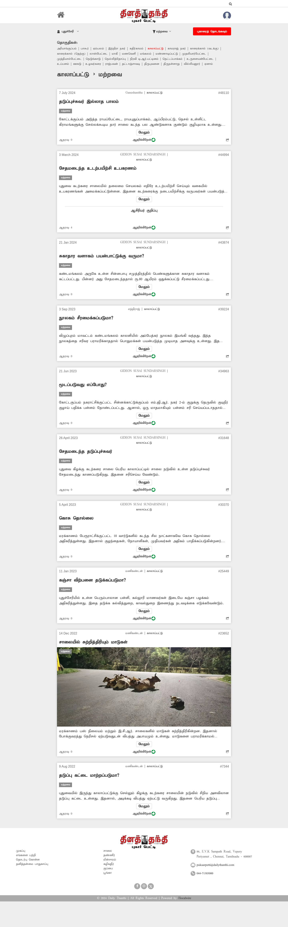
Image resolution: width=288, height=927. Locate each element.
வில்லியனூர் (193, 64)
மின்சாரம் (109, 860)
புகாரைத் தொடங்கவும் (212, 31)
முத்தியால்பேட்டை (69, 59)
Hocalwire (184, 899)
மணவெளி (129, 54)
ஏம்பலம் (98, 48)
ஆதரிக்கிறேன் (144, 140)
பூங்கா (107, 873)
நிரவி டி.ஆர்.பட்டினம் (144, 59)
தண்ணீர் (109, 855)
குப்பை (108, 869)
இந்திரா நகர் (117, 48)
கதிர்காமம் (137, 48)
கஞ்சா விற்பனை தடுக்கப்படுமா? (92, 580)
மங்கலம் (146, 54)
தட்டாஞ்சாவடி (132, 64)
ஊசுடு (77, 64)
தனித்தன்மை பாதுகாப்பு (32, 864)
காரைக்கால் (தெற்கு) (71, 54)
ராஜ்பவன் (112, 64)
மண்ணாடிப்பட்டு (167, 54)
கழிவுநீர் (108, 864)
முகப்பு (20, 851)
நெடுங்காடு (93, 59)
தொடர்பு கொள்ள (28, 860)
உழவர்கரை (94, 64)
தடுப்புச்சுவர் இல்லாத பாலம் (89, 102)
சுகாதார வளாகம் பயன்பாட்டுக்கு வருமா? (101, 256)
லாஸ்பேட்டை (99, 54)
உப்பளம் (63, 64)
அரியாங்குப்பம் (67, 48)
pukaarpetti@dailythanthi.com (215, 865)
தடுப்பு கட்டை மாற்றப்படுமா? (89, 776)
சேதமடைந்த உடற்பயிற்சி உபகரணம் (97, 168)
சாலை (107, 851)
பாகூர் (85, 48)
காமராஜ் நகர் (177, 48)
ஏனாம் (210, 64)
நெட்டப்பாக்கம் (173, 59)
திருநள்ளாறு (173, 64)
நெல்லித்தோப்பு (115, 59)
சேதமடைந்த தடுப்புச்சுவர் (85, 452)
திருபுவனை (153, 64)
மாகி (115, 54)
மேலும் (144, 132)
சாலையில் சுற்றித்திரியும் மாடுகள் (93, 643)
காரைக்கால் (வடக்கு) (205, 48)
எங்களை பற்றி (26, 855)
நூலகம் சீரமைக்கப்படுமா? (86, 318)
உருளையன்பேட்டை (201, 59)
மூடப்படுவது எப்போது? (82, 385)
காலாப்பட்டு (156, 48)
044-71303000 (205, 874)
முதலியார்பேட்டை (194, 54)
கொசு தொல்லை (76, 519)
